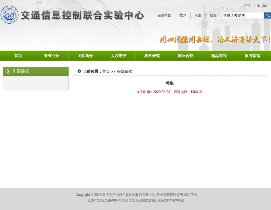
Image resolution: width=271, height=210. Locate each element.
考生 (198, 15)
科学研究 (152, 56)
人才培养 (118, 56)
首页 (18, 56)
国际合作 (185, 56)
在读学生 (164, 15)
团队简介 (85, 56)
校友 (213, 15)
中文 (247, 5)
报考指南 (252, 56)
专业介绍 (51, 56)
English (262, 5)
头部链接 (124, 71)
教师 (182, 15)
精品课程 (219, 56)
